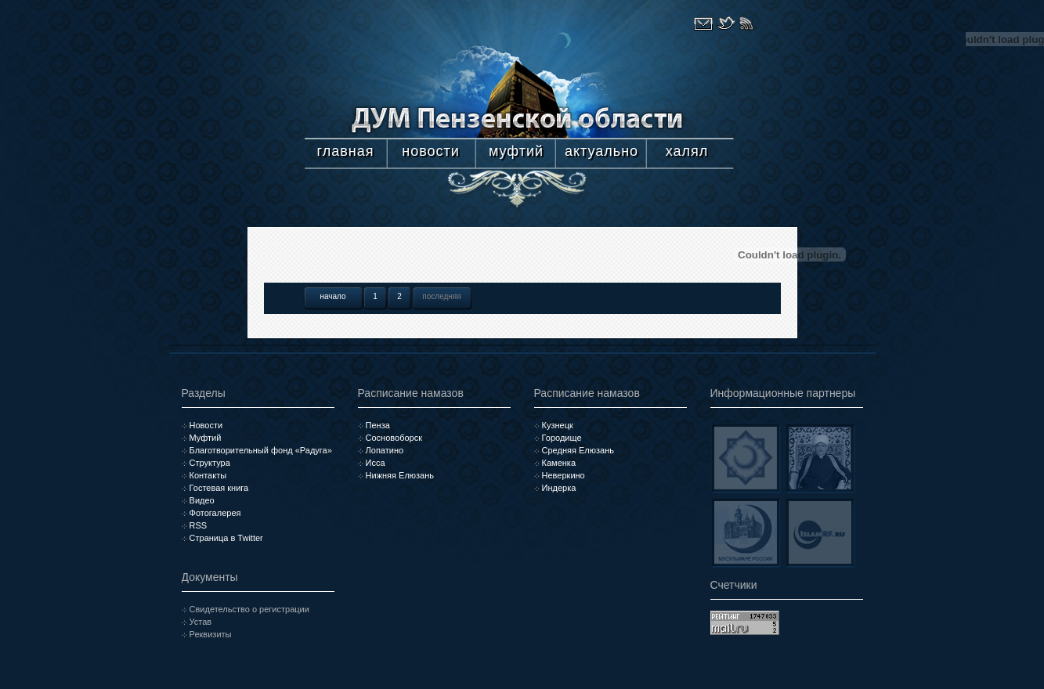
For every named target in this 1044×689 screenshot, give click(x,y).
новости (431, 151)
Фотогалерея (215, 513)
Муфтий (206, 437)
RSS (199, 525)
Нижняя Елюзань (400, 475)
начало (332, 296)
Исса (375, 462)
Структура (210, 462)
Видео (202, 500)
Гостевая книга (219, 487)
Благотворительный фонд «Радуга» (261, 450)
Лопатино (385, 450)
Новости (206, 425)
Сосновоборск (394, 437)
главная (345, 151)
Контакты (208, 475)
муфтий (516, 151)
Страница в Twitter (226, 538)
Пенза (378, 425)
